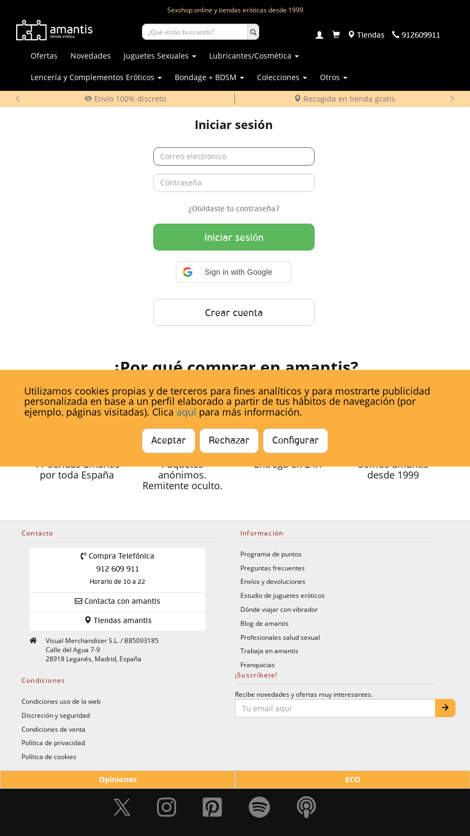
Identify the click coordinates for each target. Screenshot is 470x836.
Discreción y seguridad (56, 715)
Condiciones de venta (54, 729)
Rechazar (229, 441)
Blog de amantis (264, 623)
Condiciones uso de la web (61, 701)
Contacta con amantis (117, 601)
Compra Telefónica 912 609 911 (117, 569)
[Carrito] (336, 35)
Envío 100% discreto (125, 99)
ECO (352, 779)
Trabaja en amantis (269, 650)
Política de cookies (49, 756)
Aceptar (168, 441)
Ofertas (44, 56)
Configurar (295, 441)
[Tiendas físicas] (365, 35)
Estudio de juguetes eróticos (282, 595)
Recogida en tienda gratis (344, 99)
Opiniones (118, 779)
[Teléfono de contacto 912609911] (416, 35)
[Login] (319, 36)
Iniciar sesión (234, 238)
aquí (186, 411)
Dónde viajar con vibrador (279, 609)
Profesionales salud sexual (280, 637)
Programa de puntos (271, 553)
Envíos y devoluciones (272, 581)
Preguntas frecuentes (272, 567)
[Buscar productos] (195, 32)
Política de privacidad (53, 742)
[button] (233, 272)
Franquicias (257, 664)
